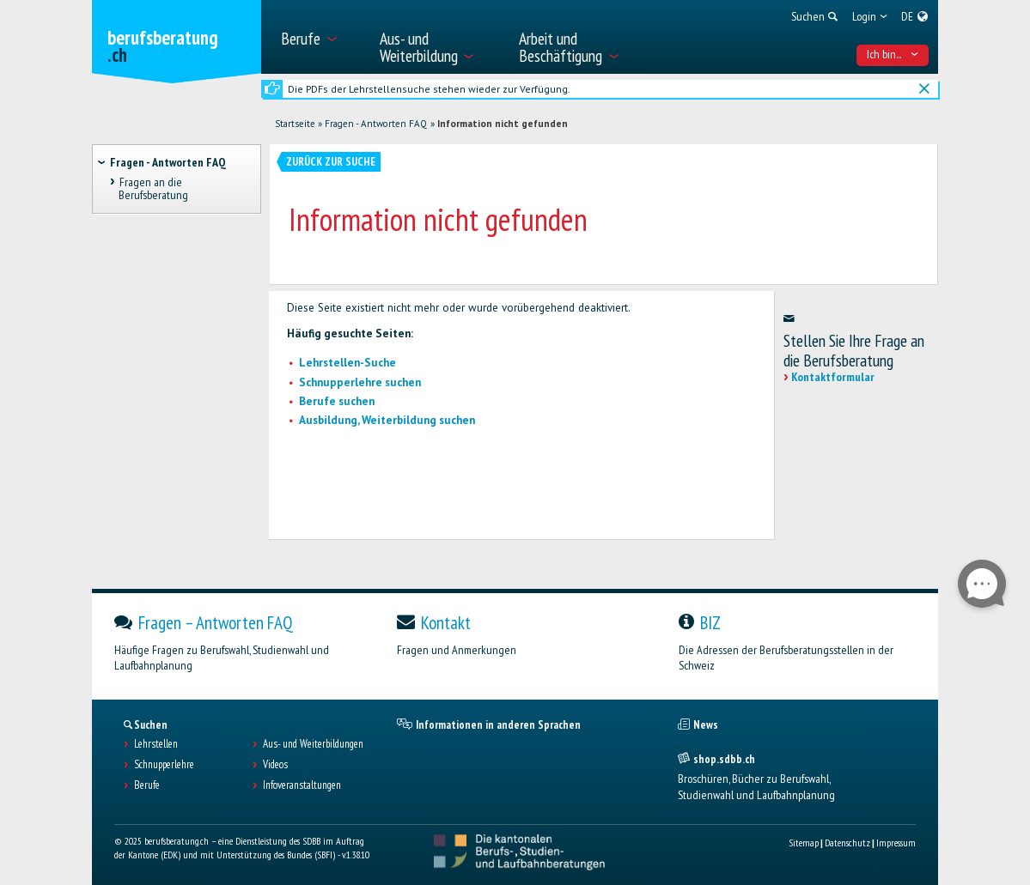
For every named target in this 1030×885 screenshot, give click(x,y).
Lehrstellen (156, 744)
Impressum (896, 842)
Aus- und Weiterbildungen (313, 744)
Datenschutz (847, 842)
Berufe (147, 785)
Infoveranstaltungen (302, 785)
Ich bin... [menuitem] (892, 54)
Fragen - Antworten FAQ (376, 124)
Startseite (295, 124)
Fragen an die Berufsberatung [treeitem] (153, 189)
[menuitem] (320, 37)
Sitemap (804, 842)
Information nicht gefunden (502, 124)
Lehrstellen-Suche (347, 362)
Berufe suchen (337, 401)
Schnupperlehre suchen (360, 382)
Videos (275, 765)
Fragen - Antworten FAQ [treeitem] (168, 162)
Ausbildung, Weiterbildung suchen (387, 420)
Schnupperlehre (164, 765)
